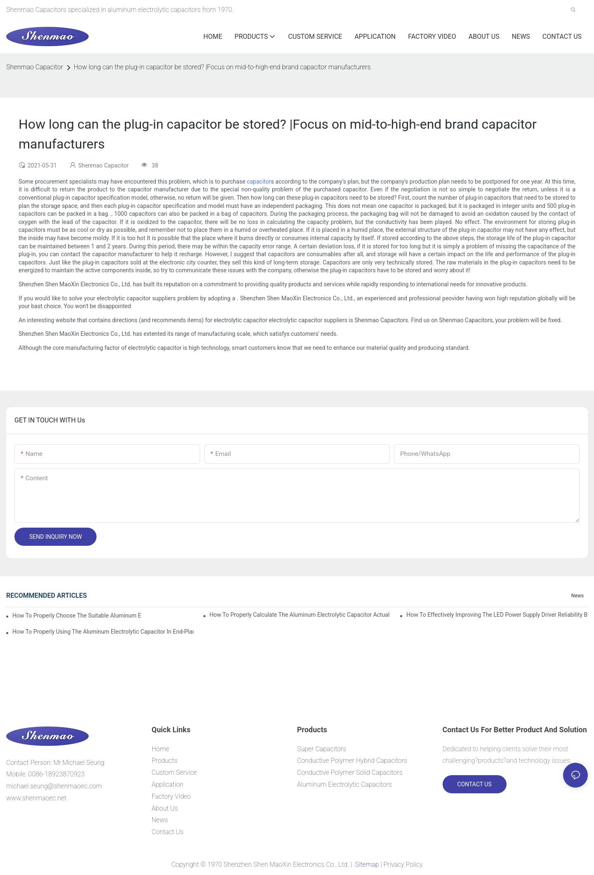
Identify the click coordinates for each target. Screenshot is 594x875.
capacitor (259, 181)
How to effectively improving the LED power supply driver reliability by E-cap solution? (497, 614)
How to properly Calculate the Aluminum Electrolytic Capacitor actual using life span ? (300, 614)
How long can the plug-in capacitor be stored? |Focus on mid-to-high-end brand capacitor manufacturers (222, 67)
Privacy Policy (403, 864)
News (577, 596)
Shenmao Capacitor (34, 67)
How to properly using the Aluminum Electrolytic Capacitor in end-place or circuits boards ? (103, 631)
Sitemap (367, 864)
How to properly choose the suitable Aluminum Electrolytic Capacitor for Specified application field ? (76, 615)
